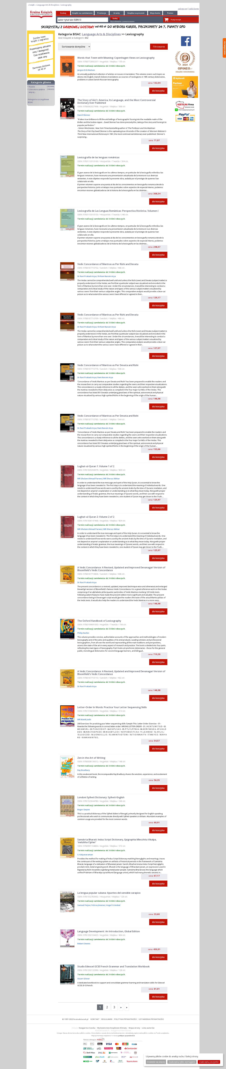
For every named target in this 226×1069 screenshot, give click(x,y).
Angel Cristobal (113, 905)
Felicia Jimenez (98, 905)
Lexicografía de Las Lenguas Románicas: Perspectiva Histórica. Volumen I (117, 210)
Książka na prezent (135, 13)
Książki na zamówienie (82, 13)
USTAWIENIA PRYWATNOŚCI (151, 1019)
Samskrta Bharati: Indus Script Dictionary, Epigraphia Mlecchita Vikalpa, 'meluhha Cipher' (117, 841)
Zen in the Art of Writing (91, 757)
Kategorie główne (41, 82)
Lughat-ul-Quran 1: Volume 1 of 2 (95, 466)
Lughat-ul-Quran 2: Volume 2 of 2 (95, 516)
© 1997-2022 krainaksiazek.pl (75, 1019)
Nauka (32, 86)
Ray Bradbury (83, 770)
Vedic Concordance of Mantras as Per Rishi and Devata (107, 264)
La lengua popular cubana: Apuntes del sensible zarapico (109, 892)
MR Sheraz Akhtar (111, 478)
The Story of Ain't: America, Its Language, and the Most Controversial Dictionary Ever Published (116, 101)
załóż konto (194, 8)
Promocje (101, 13)
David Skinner (83, 115)
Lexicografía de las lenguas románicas (98, 157)
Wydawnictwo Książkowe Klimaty (112, 1028)
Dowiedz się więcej (156, 1061)
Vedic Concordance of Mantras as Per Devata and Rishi (107, 365)
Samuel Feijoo (83, 905)
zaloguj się (182, 8)
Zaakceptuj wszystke (209, 1061)
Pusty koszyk (176, 19)
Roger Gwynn (83, 809)
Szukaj (63, 13)
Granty (116, 13)
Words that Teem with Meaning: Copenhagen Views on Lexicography (116, 57)
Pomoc (170, 13)
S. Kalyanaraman (85, 854)
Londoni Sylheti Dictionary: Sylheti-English (100, 797)
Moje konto (155, 13)
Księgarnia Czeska (87, 1028)
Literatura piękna (37, 89)
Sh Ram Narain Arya (106, 276)
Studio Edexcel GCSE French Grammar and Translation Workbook (113, 966)
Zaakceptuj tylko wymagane (182, 1061)
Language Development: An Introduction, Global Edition (108, 931)
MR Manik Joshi (84, 719)
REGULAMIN (106, 1019)
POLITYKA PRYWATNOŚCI (125, 1019)
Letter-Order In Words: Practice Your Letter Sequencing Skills (112, 707)
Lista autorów (148, 1028)
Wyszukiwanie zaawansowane (122, 21)
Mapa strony (134, 1028)
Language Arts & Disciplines (101, 34)
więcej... (32, 92)
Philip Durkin (83, 633)
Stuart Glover (83, 978)
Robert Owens (83, 943)
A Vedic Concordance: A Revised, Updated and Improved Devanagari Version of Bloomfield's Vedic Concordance (121, 569)
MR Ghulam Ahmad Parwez (89, 478)
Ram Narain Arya (105, 377)
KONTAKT (95, 1019)
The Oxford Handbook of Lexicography (99, 620)
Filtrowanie (159, 46)
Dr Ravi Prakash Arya (86, 276)
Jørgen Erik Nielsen (86, 70)
